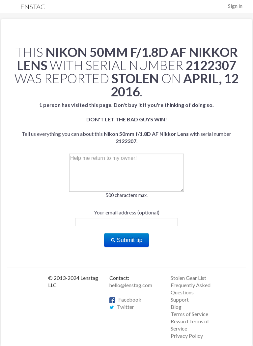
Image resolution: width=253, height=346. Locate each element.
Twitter (121, 307)
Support (180, 299)
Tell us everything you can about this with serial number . (126, 123)
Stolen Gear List (188, 278)
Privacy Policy (187, 336)
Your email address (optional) (126, 212)
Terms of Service (189, 314)
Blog (176, 307)
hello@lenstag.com (130, 285)
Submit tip (127, 240)
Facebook (125, 299)
